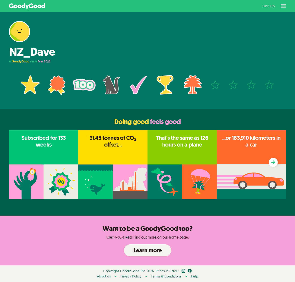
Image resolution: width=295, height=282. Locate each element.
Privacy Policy (130, 276)
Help (194, 276)
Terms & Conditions (166, 276)
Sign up (268, 6)
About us (104, 276)
